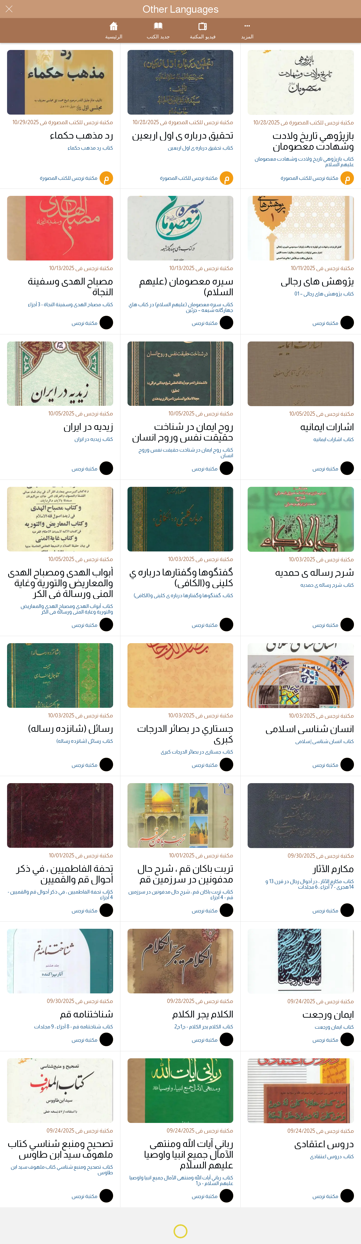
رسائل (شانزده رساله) (70, 728)
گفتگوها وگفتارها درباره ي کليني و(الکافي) (181, 577)
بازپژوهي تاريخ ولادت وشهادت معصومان (313, 141)
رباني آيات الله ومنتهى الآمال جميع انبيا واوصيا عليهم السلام (188, 1154)
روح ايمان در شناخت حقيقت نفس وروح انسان (182, 432)
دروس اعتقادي (324, 1143)
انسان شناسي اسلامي (309, 728)
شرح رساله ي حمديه (314, 572)
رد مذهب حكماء (81, 135)
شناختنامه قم (86, 1014)
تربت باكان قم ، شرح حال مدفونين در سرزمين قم (185, 873)
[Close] (9, 9)
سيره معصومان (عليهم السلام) (186, 286)
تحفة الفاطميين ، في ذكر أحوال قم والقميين (64, 873)
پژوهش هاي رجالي (317, 281)
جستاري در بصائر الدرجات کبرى (185, 733)
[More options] (247, 30)
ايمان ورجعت (328, 1014)
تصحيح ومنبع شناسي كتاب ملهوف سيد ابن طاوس (60, 1149)
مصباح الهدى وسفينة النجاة (70, 286)
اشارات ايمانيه (327, 426)
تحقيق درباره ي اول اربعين (182, 135)
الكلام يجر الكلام (202, 1014)
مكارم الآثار (333, 868)
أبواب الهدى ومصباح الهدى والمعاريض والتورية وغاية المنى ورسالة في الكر (60, 583)
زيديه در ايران (88, 426)
